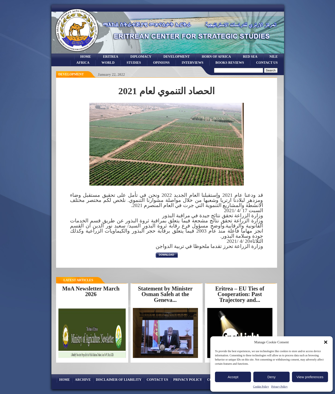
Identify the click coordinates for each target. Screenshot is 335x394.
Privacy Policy (279, 386)
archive (83, 379)
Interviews (192, 62)
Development (71, 74)
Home (85, 56)
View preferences (310, 377)
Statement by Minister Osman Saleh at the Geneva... (165, 294)
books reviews (229, 62)
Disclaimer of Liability (118, 379)
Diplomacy (140, 56)
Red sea (250, 56)
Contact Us (267, 62)
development (177, 56)
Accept (233, 377)
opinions (161, 62)
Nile (273, 56)
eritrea (110, 56)
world (107, 62)
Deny (271, 377)
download (166, 254)
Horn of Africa (216, 56)
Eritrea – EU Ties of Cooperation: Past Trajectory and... (239, 294)
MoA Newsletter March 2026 (91, 291)
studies (134, 62)
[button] (325, 342)
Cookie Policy (261, 386)
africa (82, 62)
